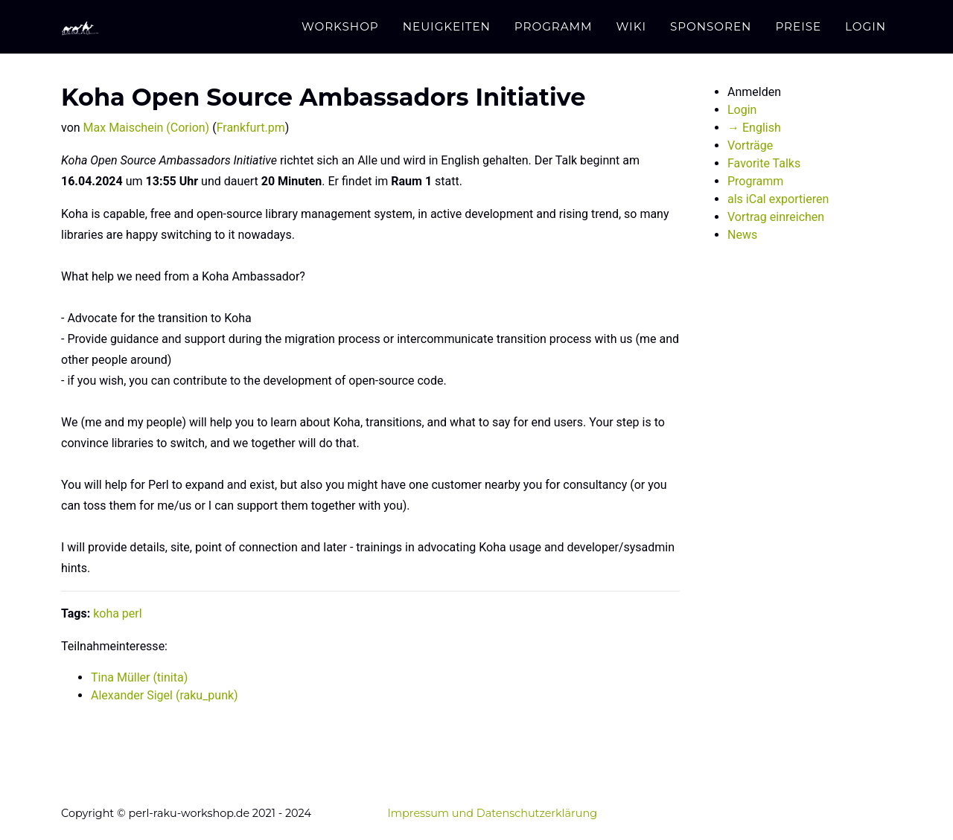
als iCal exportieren (778, 199)
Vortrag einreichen (775, 217)
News (742, 235)
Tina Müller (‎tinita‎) (139, 677)
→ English (754, 128)
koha (106, 613)
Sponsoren (710, 26)
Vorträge (750, 145)
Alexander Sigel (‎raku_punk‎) (164, 695)
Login (865, 26)
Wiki (631, 26)
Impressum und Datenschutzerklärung (492, 813)
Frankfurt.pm (251, 128)
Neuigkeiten (447, 26)
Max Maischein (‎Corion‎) (146, 128)
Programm (553, 26)
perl (132, 613)
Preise (798, 26)
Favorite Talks (763, 163)
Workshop (340, 26)
